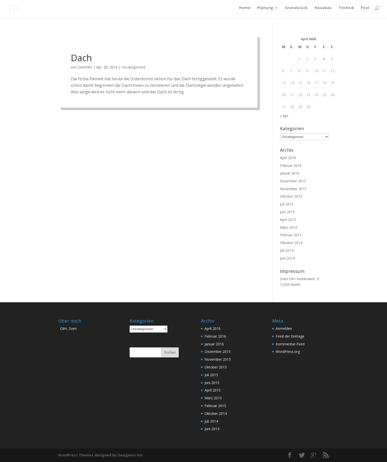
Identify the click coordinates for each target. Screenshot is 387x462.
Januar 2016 (289, 173)
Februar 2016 (291, 165)
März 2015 (288, 227)
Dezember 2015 (293, 181)
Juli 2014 (287, 250)
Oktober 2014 (291, 242)
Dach (81, 58)
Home (244, 10)
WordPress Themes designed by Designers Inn (100, 455)
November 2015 (293, 188)
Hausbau (323, 10)
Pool (365, 10)
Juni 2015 (287, 211)
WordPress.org (288, 351)
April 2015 (288, 219)
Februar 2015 (291, 235)
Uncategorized (133, 67)
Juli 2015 (287, 204)
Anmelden (284, 328)
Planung (265, 10)
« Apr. (284, 115)
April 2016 (288, 157)
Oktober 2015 (291, 196)
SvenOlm (85, 67)
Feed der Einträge (290, 336)
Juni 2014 (287, 258)
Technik (346, 10)
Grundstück (296, 10)
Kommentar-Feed (290, 344)
